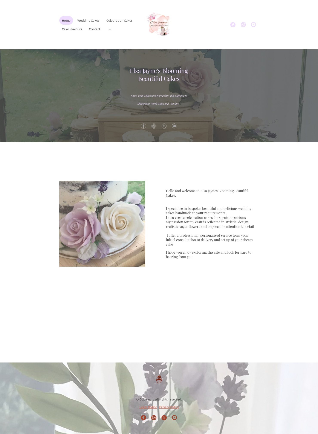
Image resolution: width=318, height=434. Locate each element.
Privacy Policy (169, 407)
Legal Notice (148, 407)
